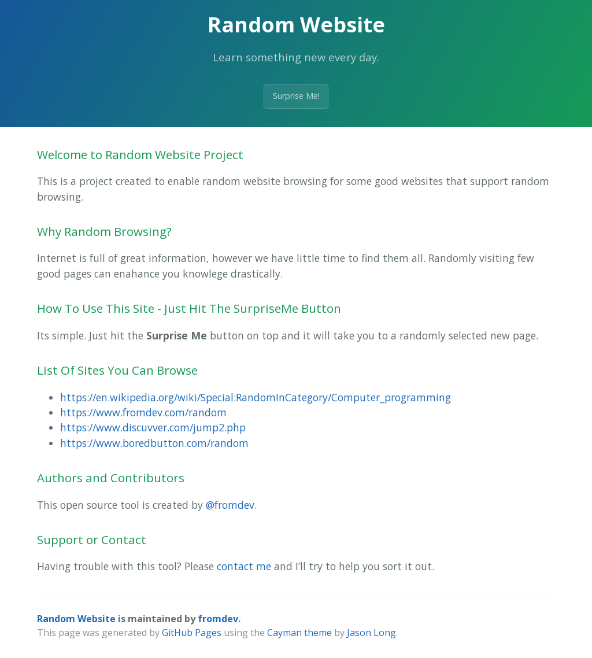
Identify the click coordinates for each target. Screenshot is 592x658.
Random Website (76, 618)
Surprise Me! (296, 95)
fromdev (218, 618)
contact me (244, 566)
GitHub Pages (191, 632)
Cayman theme (299, 632)
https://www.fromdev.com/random (143, 412)
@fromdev (230, 505)
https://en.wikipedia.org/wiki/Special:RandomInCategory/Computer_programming (255, 397)
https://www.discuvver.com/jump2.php (153, 427)
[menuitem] (307, 397)
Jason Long (371, 632)
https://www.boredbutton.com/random (154, 443)
